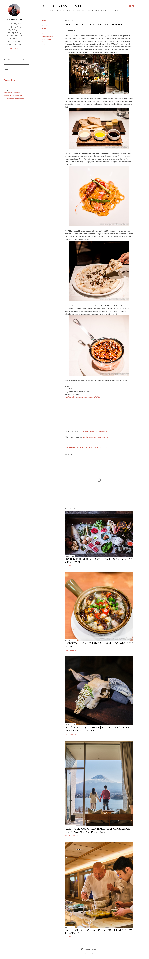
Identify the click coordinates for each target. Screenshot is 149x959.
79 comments (73, 937)
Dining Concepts (48, 34)
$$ (43, 31)
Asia (83, 11)
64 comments (73, 835)
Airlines (113, 11)
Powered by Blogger (88, 949)
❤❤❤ (44, 29)
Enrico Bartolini (47, 37)
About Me (60, 11)
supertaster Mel (66, 6)
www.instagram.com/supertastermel (95, 437)
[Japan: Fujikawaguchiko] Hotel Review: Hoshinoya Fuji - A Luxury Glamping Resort (97, 830)
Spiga (44, 44)
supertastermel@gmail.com (12, 92)
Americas (98, 11)
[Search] (132, 6)
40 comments (73, 734)
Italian (44, 42)
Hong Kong (69, 11)
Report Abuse (9, 80)
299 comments (73, 566)
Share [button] (44, 21)
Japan (77, 11)
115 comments (73, 650)
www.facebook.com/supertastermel (95, 431)
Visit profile (14, 49)
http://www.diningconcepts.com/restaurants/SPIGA (83, 397)
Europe (89, 11)
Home (52, 11)
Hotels (106, 11)
